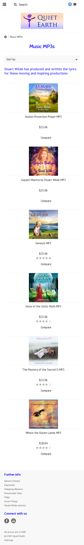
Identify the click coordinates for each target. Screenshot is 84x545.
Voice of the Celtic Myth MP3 (43, 306)
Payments (9, 485)
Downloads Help (13, 493)
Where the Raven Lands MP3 (43, 433)
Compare (46, 137)
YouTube (13, 520)
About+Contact (12, 480)
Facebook (6, 520)
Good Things (11, 501)
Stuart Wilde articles (15, 505)
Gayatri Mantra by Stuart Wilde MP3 (43, 180)
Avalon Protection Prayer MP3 (43, 117)
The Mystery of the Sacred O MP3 (43, 369)
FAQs (7, 497)
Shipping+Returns (13, 489)
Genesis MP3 (43, 243)
